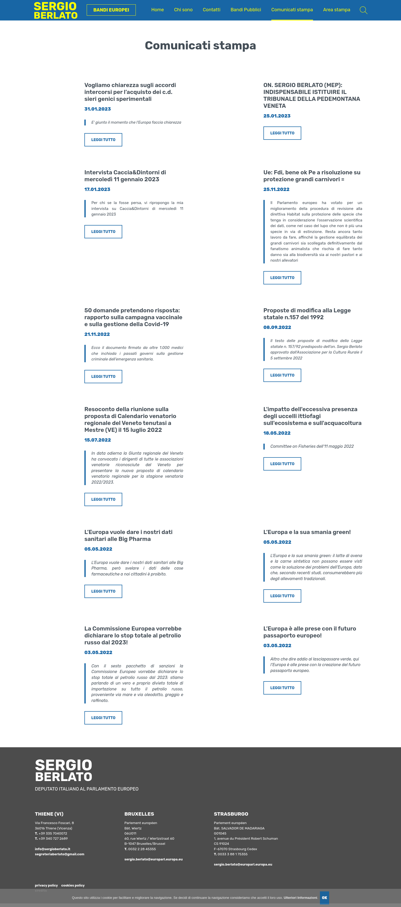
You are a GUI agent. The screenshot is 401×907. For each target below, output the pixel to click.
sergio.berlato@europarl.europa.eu (155, 863)
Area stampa (336, 10)
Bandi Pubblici (246, 10)
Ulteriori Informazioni (300, 898)
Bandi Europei (111, 10)
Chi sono (183, 10)
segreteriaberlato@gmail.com (60, 858)
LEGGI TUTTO (103, 140)
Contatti (211, 10)
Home (157, 10)
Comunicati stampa (292, 10)
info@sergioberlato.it (53, 853)
